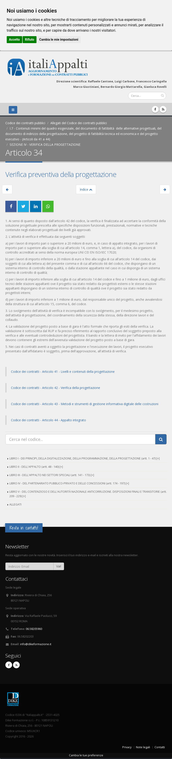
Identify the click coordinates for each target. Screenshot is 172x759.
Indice (86, 189)
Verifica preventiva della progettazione (60, 174)
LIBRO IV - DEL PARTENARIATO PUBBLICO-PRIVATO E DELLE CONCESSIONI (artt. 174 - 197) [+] (69, 483)
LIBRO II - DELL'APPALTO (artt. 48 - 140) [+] (36, 467)
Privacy (126, 747)
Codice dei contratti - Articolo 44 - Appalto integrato (48, 420)
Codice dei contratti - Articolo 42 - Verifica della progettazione (55, 388)
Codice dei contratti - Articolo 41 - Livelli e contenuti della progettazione (63, 371)
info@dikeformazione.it (35, 644)
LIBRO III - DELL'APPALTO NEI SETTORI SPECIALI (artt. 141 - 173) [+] (51, 475)
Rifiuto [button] (29, 39)
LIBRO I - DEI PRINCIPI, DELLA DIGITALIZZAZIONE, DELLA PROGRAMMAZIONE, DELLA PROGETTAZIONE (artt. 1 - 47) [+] (84, 458)
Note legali (143, 747)
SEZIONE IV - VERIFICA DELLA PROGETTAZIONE (45, 144)
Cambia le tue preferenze (86, 755)
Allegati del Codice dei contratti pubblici (78, 123)
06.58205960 (34, 629)
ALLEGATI (15, 504)
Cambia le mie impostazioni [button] (58, 39)
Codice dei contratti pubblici (25, 123)
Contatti (160, 747)
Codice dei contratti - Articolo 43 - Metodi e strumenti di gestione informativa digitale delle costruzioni (84, 404)
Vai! (58, 566)
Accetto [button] (14, 39)
